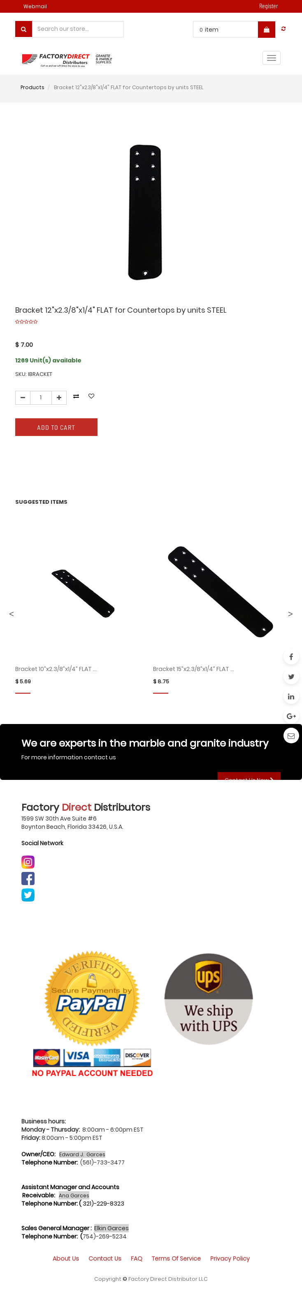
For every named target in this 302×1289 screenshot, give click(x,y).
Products (32, 87)
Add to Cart (56, 427)
